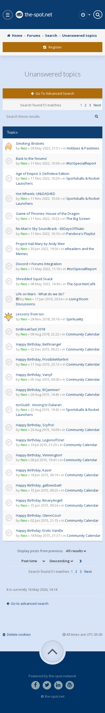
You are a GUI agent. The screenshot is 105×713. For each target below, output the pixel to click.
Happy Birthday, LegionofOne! (40, 440)
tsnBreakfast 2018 (30, 329)
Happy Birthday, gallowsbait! (39, 485)
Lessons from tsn (30, 314)
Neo (24, 148)
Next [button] (97, 105)
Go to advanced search (52, 93)
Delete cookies (17, 634)
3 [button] (90, 105)
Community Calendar (83, 334)
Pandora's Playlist (80, 233)
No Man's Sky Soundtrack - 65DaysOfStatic (50, 228)
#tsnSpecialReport (81, 163)
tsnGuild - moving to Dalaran (39, 404)
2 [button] (85, 105)
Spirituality (74, 319)
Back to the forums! (31, 158)
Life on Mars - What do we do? (40, 294)
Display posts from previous (52, 551)
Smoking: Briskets (30, 143)
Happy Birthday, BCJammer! (38, 389)
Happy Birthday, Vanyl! (34, 374)
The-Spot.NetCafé (81, 283)
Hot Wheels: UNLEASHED (35, 193)
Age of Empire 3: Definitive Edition (42, 173)
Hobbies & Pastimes (83, 148)
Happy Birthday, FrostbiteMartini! (42, 359)
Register (52, 47)
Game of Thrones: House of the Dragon (48, 213)
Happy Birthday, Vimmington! (39, 455)
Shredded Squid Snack (34, 278)
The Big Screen (78, 218)
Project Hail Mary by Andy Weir (40, 243)
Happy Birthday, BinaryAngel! (39, 500)
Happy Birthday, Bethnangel (38, 344)
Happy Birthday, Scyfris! (35, 425)
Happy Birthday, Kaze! (33, 470)
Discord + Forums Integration (39, 263)
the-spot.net (33, 14)
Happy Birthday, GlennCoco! (38, 515)
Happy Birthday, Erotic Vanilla (39, 530)
